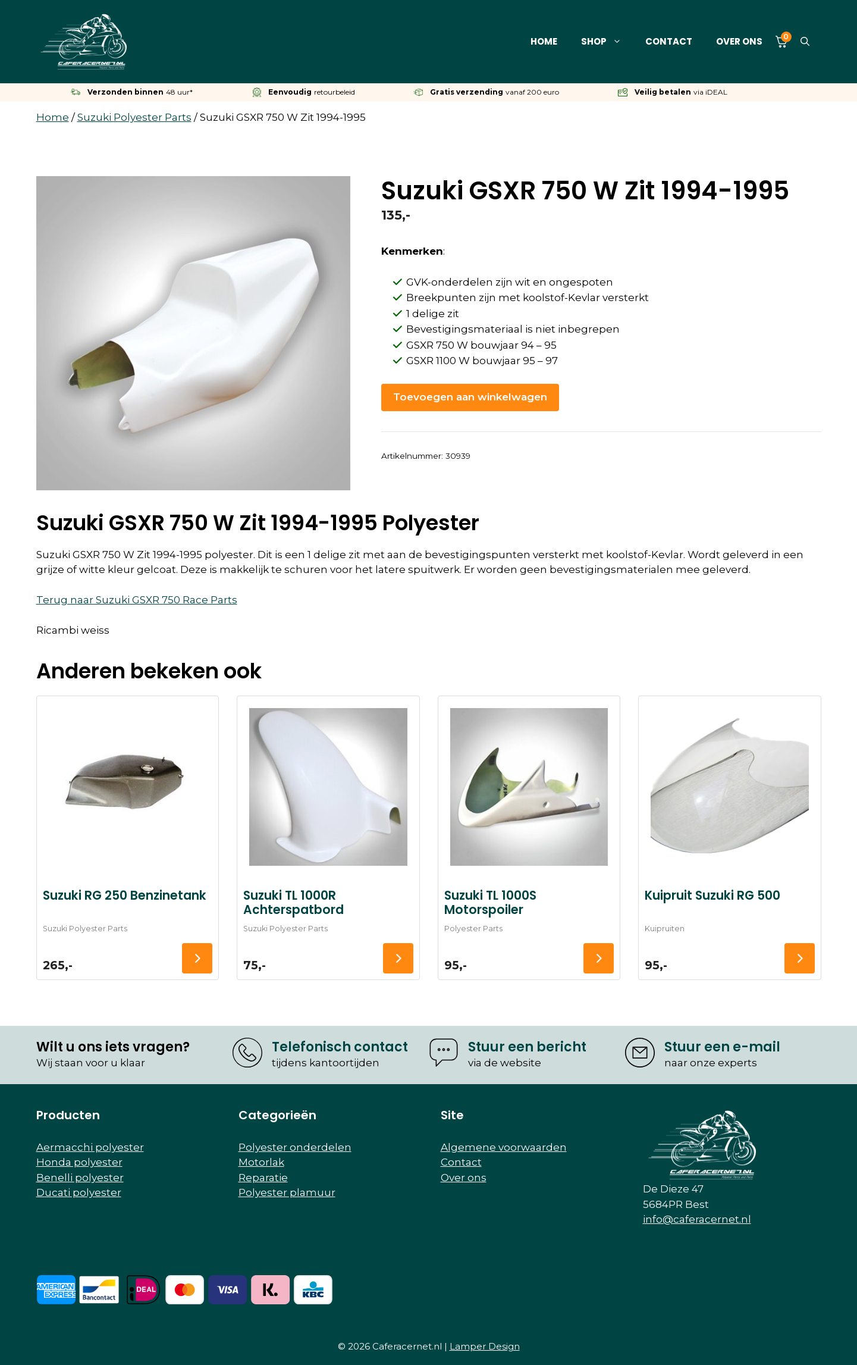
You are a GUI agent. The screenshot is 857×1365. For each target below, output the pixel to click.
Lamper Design (485, 1346)
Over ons (739, 41)
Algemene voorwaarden (504, 1147)
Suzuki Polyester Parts (134, 117)
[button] (805, 42)
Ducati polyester (78, 1192)
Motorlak (261, 1162)
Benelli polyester (80, 1178)
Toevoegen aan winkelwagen (470, 397)
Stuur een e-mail (722, 1047)
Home (543, 41)
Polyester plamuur (286, 1192)
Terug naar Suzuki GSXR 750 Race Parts (136, 600)
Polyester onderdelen (294, 1147)
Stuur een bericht (527, 1047)
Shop (607, 42)
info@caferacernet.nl (697, 1219)
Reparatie (263, 1178)
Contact (668, 41)
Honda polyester (79, 1162)
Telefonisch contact (340, 1047)
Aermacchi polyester (90, 1147)
